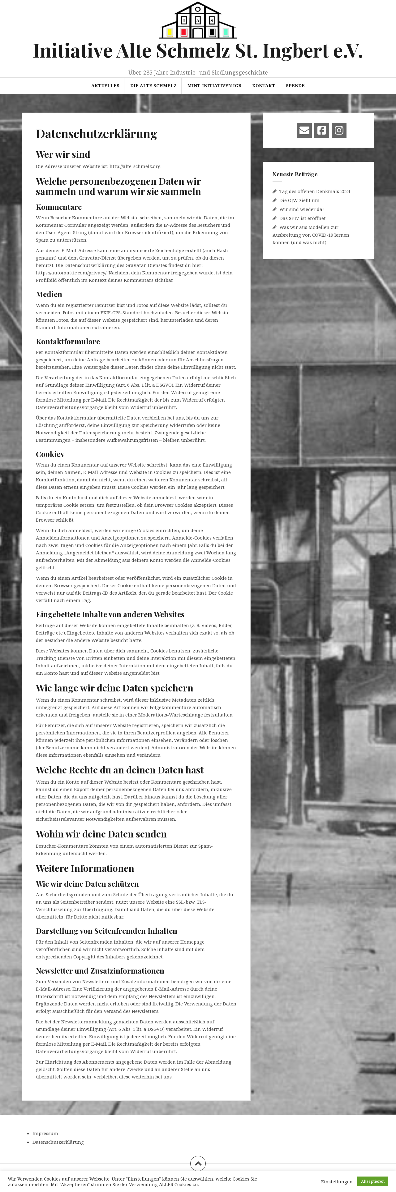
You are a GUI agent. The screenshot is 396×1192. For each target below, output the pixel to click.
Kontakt (263, 85)
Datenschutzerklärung (58, 1142)
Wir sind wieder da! (301, 209)
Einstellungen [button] (337, 1181)
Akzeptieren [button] (373, 1181)
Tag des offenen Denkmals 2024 (314, 191)
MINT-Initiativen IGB (214, 85)
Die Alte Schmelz (153, 85)
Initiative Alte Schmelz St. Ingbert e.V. (198, 49)
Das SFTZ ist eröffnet (302, 218)
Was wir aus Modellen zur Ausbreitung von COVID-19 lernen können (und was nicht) (311, 234)
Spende (295, 85)
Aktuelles (105, 85)
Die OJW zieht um (299, 200)
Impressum (45, 1133)
